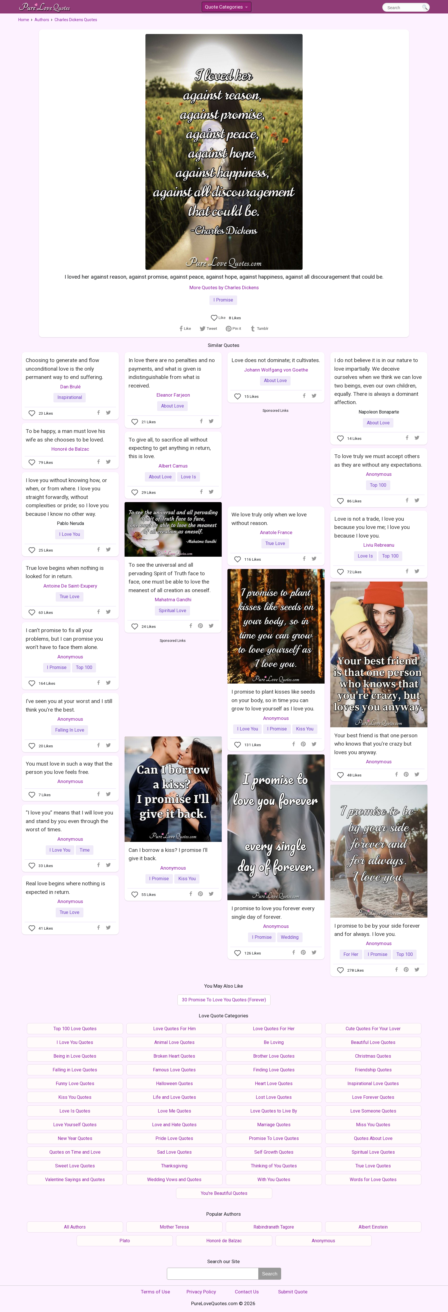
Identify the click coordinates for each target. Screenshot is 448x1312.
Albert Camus (173, 466)
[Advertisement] (275, 456)
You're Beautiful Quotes (224, 1193)
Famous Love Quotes (174, 1070)
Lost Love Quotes (274, 1097)
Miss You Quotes (373, 1124)
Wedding (290, 937)
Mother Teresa (174, 1227)
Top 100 (378, 485)
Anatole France (276, 532)
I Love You (69, 534)
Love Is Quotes (74, 1111)
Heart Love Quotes (274, 1083)
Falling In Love (69, 730)
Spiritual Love (172, 610)
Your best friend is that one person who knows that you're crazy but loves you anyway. (375, 744)
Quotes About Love (373, 1138)
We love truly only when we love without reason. (269, 518)
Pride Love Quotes (174, 1138)
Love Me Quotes (174, 1111)
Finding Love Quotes (274, 1070)
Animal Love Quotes (174, 1042)
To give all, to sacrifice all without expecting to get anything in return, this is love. (170, 448)
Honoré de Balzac (70, 449)
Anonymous (379, 474)
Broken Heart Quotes (174, 1056)
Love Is (188, 477)
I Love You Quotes (75, 1042)
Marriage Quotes (274, 1124)
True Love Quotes (373, 1166)
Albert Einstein (373, 1227)
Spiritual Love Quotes (373, 1152)
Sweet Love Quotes (75, 1166)
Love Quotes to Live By (273, 1111)
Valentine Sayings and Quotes (75, 1179)
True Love (275, 543)
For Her (350, 954)
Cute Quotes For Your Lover (373, 1028)
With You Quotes (273, 1179)
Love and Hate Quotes (174, 1124)
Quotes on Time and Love (75, 1152)
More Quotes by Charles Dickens (224, 287)
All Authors (75, 1227)
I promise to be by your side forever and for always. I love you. (377, 929)
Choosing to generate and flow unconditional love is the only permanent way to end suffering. (64, 368)
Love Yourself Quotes (75, 1124)
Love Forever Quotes (373, 1097)
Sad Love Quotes (174, 1152)
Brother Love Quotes (274, 1056)
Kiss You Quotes (74, 1097)
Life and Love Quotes (174, 1097)
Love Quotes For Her (274, 1028)
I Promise (223, 300)
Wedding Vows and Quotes (174, 1179)
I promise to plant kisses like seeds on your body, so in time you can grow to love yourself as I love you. (273, 700)
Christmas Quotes (373, 1056)
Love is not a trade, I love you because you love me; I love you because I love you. (372, 527)
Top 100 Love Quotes (75, 1028)
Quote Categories (226, 8)
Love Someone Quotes (373, 1111)
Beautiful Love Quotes (373, 1042)
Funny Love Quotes (75, 1083)
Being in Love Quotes (74, 1056)
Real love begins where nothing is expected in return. (65, 887)
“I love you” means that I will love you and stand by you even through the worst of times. (69, 821)
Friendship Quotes (373, 1070)
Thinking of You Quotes (274, 1166)
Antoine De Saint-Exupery (70, 586)
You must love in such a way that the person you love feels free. (69, 767)
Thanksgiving (174, 1166)
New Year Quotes (75, 1138)
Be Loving (274, 1042)
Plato (124, 1240)
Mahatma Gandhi (173, 599)
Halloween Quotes (174, 1083)
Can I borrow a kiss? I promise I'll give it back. (168, 854)
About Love (172, 406)
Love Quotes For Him (174, 1028)
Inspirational (69, 397)
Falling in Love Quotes (75, 1070)
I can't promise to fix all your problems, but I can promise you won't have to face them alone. (64, 638)
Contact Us (247, 1292)
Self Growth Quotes (273, 1152)
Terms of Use (155, 1292)
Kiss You (304, 729)
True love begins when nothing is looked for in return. (65, 572)
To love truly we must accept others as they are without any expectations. (378, 460)
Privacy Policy (201, 1292)
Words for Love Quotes (373, 1179)
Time (85, 850)
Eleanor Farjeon (173, 395)
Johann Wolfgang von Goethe (276, 370)
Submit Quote (292, 1292)
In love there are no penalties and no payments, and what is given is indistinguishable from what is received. (172, 373)
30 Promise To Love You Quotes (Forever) (224, 1000)
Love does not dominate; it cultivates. (275, 360)
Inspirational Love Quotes (373, 1083)
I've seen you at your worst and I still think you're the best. (69, 705)
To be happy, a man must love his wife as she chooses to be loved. (65, 435)
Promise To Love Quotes (274, 1138)
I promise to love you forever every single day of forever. (273, 912)
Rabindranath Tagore (273, 1227)
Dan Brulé (70, 387)
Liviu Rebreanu (378, 545)
